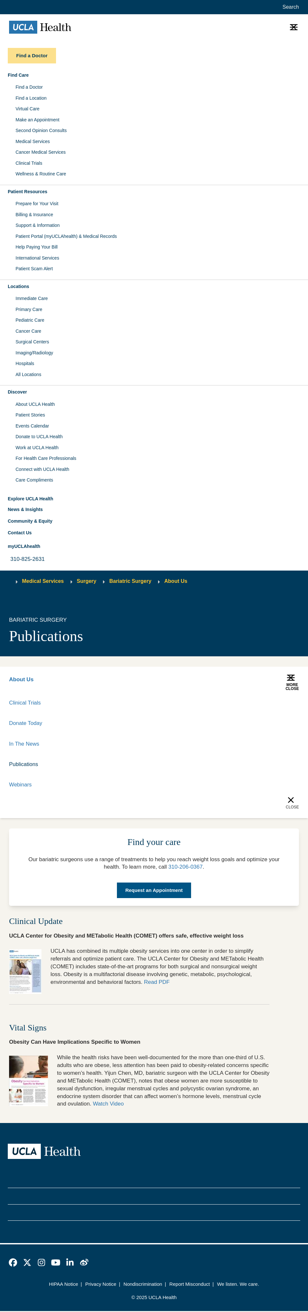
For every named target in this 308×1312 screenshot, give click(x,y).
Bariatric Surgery (130, 581)
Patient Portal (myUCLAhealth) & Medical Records (66, 236)
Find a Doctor (29, 87)
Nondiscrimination (142, 1285)
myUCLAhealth (24, 546)
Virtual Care (28, 108)
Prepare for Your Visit (37, 203)
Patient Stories (30, 414)
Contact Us (20, 532)
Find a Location (31, 98)
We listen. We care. (238, 1285)
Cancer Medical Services (41, 152)
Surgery (86, 581)
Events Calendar (32, 425)
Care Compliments (34, 480)
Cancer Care (28, 331)
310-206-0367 (185, 868)
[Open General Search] (289, 7)
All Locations (28, 374)
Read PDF (157, 983)
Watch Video (108, 1105)
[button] (154, 75)
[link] (13, 1263)
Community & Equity (30, 521)
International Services (37, 258)
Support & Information (38, 225)
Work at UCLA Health (37, 447)
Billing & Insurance (34, 214)
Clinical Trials (29, 163)
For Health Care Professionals (46, 458)
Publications (24, 765)
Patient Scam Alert (34, 268)
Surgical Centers (32, 341)
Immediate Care (32, 298)
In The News (24, 744)
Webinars (20, 786)
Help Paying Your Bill (37, 247)
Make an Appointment (37, 119)
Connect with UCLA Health (42, 469)
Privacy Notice (100, 1285)
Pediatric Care (30, 320)
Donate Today (26, 723)
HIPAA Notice (63, 1285)
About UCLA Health (35, 404)
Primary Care (29, 309)
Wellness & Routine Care (41, 173)
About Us (175, 581)
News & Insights (25, 509)
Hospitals (25, 363)
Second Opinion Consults (41, 130)
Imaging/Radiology (34, 352)
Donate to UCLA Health (39, 436)
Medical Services (33, 141)
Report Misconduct (189, 1285)
